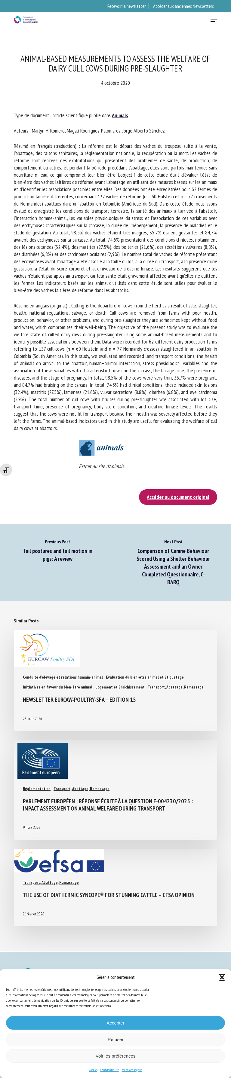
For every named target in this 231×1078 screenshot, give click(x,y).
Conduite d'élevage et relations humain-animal (63, 677)
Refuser (116, 1039)
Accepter (115, 1022)
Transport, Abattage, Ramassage (176, 687)
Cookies (93, 1069)
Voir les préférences (116, 1055)
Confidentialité (109, 1069)
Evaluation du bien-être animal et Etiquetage (145, 677)
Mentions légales (132, 1069)
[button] (222, 977)
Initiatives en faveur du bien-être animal (57, 687)
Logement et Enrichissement (120, 687)
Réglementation (37, 788)
